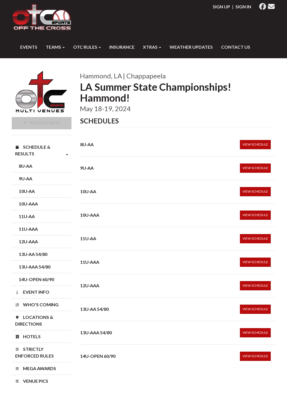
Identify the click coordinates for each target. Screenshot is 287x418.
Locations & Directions (34, 320)
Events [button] (28, 47)
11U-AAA (28, 229)
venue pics (31, 381)
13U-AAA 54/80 (34, 266)
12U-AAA (28, 241)
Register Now (41, 122)
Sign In (243, 6)
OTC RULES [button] (87, 47)
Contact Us (235, 47)
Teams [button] (55, 47)
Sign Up (221, 6)
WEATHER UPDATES (191, 47)
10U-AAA (28, 203)
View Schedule (255, 144)
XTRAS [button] (152, 47)
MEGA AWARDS (35, 368)
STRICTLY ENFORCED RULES (34, 352)
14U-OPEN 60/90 (36, 279)
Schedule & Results (41, 150)
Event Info (32, 292)
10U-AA (27, 191)
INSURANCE (122, 47)
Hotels (28, 336)
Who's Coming (37, 304)
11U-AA (27, 216)
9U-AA (25, 178)
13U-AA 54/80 (33, 254)
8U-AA (25, 166)
